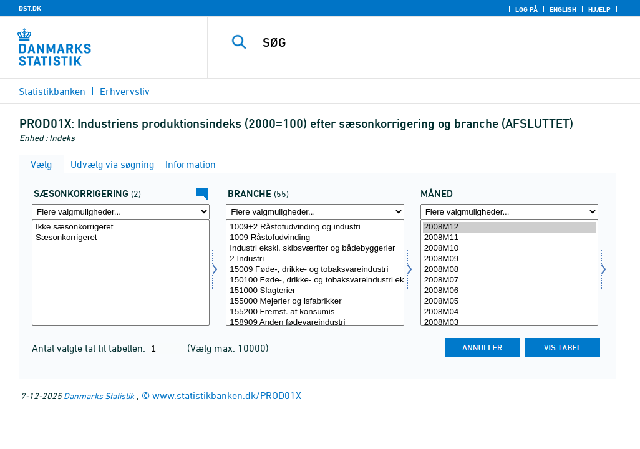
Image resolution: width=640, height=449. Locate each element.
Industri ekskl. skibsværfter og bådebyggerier (314, 248)
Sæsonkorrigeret (120, 238)
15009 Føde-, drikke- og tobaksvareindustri (314, 269)
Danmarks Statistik (99, 395)
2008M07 (509, 280)
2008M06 (509, 291)
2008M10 (509, 248)
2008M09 (509, 259)
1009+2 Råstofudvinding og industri (314, 227)
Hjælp (599, 9)
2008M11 (509, 238)
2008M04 (509, 312)
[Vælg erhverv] (315, 273)
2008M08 (509, 269)
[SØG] (428, 42)
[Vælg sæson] (121, 273)
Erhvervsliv (125, 91)
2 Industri (314, 259)
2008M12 (509, 227)
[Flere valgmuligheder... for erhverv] (315, 212)
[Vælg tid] (509, 273)
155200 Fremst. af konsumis (314, 312)
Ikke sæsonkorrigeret (120, 227)
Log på (526, 9)
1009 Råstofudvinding (314, 238)
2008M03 (509, 322)
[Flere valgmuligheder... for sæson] (121, 212)
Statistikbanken (52, 91)
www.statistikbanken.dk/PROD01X (226, 395)
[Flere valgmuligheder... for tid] (509, 212)
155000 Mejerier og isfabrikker (314, 301)
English (563, 9)
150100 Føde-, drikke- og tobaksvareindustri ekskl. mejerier (314, 280)
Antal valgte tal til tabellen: (90, 348)
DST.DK (30, 8)
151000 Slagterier (314, 291)
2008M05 (509, 301)
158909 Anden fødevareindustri (314, 322)
